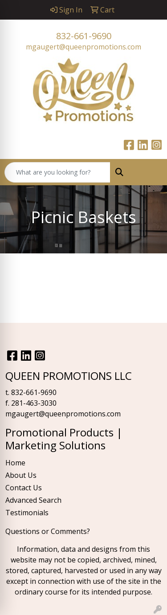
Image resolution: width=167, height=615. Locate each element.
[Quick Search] (57, 172)
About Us (21, 475)
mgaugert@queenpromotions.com (83, 47)
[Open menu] (149, 172)
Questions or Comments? (47, 531)
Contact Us (23, 488)
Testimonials (27, 512)
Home (15, 463)
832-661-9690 (83, 36)
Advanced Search (33, 500)
